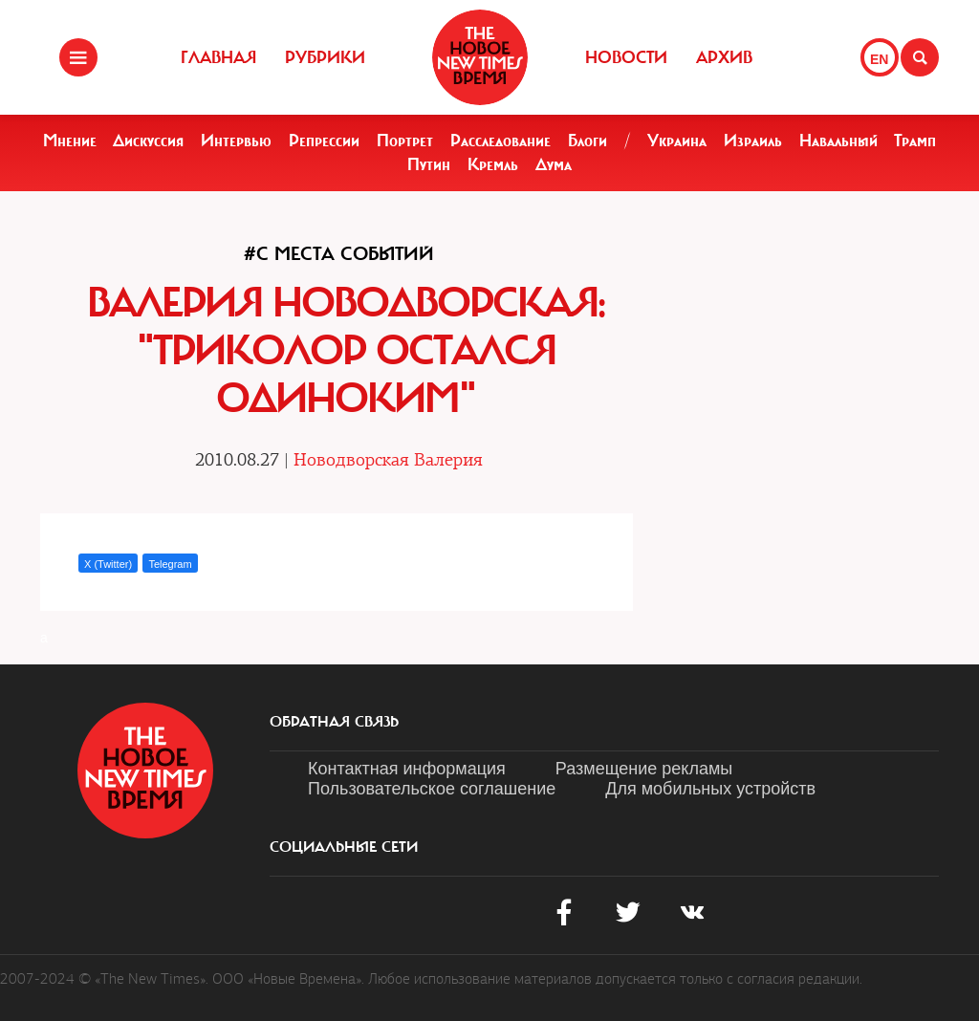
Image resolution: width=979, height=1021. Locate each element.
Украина (677, 140)
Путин (428, 164)
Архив (724, 57)
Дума (553, 164)
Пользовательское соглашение (431, 788)
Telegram (169, 564)
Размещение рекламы (643, 768)
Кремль (493, 164)
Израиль (753, 140)
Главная (218, 57)
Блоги (587, 140)
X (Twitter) (108, 564)
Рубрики (325, 57)
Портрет (405, 140)
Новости (626, 57)
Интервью (236, 140)
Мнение (70, 140)
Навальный (838, 140)
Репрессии (324, 140)
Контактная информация (407, 768)
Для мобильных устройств (710, 788)
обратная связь (334, 721)
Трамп (915, 140)
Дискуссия (148, 140)
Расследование (500, 140)
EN (879, 59)
